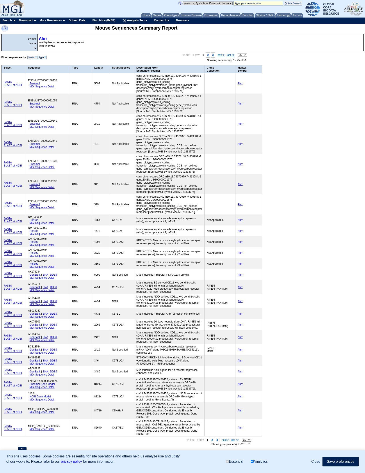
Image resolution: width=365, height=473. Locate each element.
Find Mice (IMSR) (103, 20)
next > (221, 55)
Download (25, 20)
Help (12, 15)
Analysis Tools (134, 21)
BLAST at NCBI (13, 85)
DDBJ (53, 274)
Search (7, 20)
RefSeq (34, 219)
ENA (45, 274)
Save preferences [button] (340, 461)
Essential (234, 461)
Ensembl (35, 83)
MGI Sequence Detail (42, 86)
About (5, 15)
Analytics (259, 461)
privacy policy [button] (71, 461)
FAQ (19, 15)
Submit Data (77, 20)
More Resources (50, 20)
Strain (32, 57)
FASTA (8, 81)
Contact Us (161, 20)
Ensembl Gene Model (42, 384)
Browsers (182, 20)
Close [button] (315, 461)
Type (42, 57)
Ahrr (43, 38)
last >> (231, 55)
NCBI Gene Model (40, 396)
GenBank (35, 274)
